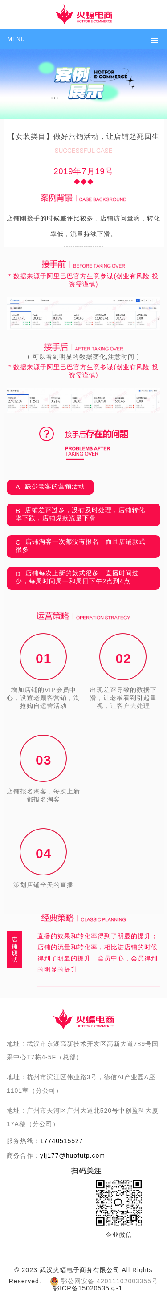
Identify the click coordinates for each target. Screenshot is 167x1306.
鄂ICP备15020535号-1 (87, 1288)
